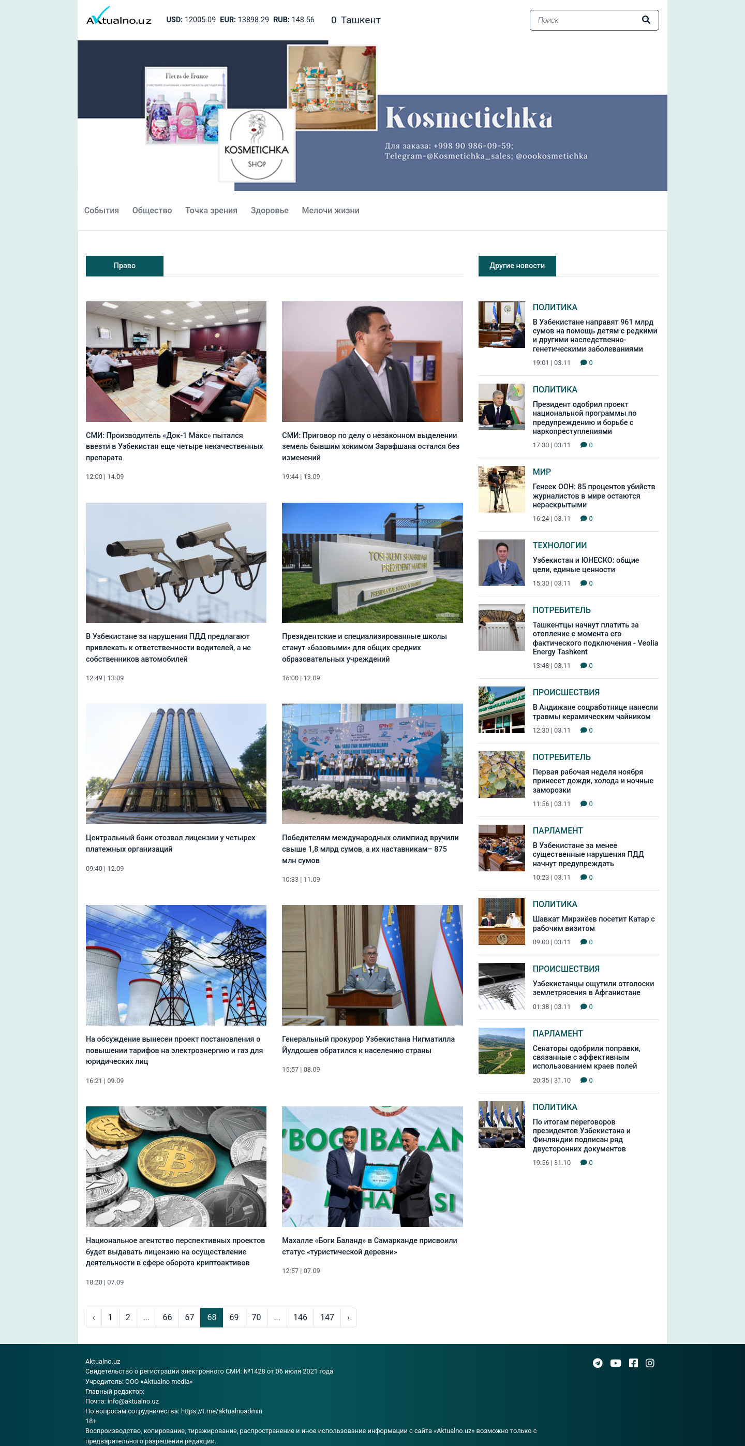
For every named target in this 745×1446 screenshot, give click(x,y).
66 (167, 1317)
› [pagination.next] (348, 1317)
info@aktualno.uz (133, 1401)
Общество (152, 210)
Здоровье (270, 210)
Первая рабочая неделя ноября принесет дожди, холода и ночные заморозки (593, 781)
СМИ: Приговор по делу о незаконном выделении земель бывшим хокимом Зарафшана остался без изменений (370, 446)
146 (300, 1317)
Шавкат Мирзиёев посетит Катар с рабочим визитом (594, 923)
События (101, 210)
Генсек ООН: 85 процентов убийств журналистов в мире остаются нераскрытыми (594, 496)
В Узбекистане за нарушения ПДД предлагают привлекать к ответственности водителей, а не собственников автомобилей (168, 647)
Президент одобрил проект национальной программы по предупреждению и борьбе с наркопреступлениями (585, 418)
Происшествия (566, 692)
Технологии (560, 545)
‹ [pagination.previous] (94, 1317)
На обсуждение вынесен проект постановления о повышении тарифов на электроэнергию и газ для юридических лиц (174, 1050)
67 (189, 1317)
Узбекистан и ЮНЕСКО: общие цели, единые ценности (586, 565)
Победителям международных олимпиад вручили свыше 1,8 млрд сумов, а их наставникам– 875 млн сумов (370, 849)
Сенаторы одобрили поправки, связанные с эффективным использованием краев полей (586, 1057)
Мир (542, 472)
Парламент (558, 831)
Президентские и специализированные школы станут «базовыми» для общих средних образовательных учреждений (364, 647)
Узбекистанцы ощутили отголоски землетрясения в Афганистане (593, 988)
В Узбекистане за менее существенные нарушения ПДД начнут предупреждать (588, 854)
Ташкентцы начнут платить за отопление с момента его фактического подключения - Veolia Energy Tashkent (596, 638)
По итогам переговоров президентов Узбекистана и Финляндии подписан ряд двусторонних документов (582, 1135)
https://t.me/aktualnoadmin (221, 1411)
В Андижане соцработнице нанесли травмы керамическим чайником (595, 712)
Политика (555, 307)
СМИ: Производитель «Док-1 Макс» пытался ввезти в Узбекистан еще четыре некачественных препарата (174, 446)
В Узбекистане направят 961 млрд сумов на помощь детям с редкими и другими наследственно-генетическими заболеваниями (595, 336)
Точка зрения (211, 210)
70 (256, 1317)
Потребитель (562, 610)
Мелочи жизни (330, 210)
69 (234, 1317)
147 (327, 1317)
